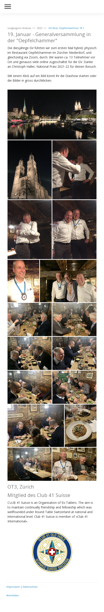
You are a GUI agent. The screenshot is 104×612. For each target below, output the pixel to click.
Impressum (13, 586)
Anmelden (12, 595)
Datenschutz (30, 586)
